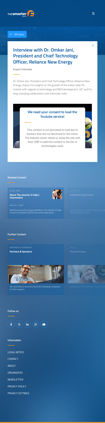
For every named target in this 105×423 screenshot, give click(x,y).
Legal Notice (16, 352)
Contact (13, 359)
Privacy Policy (17, 386)
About (12, 366)
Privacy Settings (18, 393)
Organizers (15, 373)
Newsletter (15, 379)
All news (16, 34)
